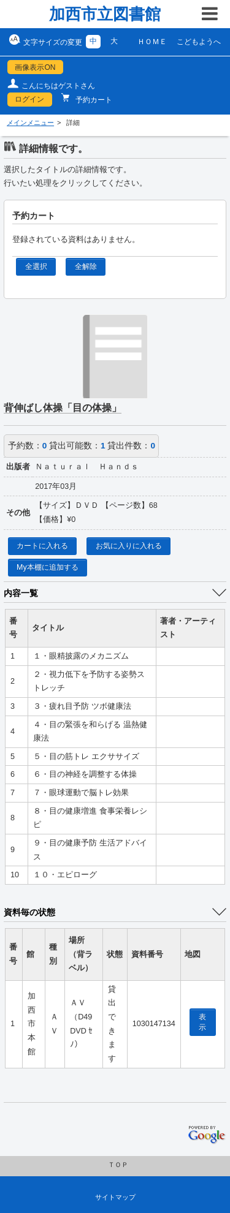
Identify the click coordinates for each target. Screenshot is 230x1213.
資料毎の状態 (29, 912)
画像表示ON (35, 67)
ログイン (29, 99)
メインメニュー (30, 122)
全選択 (36, 266)
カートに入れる (42, 546)
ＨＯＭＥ (152, 41)
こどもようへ (199, 41)
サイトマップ (115, 1197)
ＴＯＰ (118, 1164)
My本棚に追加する (48, 567)
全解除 (86, 266)
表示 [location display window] (202, 1022)
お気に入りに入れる (129, 546)
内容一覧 (21, 593)
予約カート (93, 100)
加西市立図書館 (105, 14)
